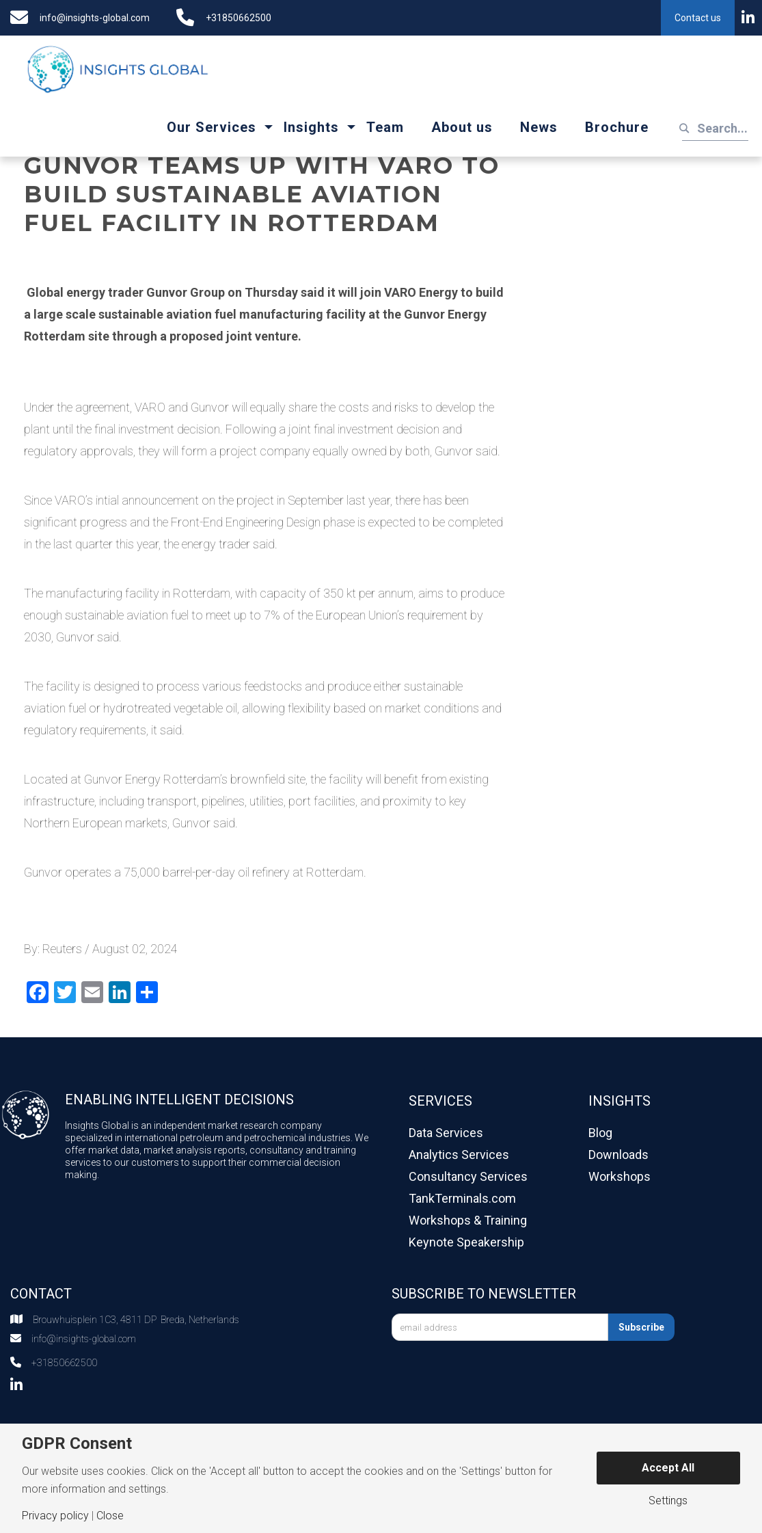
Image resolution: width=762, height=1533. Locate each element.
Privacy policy (55, 1515)
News (539, 127)
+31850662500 (238, 17)
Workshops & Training (468, 1220)
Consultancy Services (468, 1176)
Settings (668, 1500)
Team (385, 127)
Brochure (617, 127)
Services (440, 1101)
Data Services (446, 1132)
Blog (600, 1132)
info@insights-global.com (95, 17)
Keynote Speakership (466, 1242)
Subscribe (641, 1327)
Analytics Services (459, 1154)
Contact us (698, 17)
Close (110, 1515)
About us (462, 127)
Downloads (618, 1154)
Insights (311, 127)
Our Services (211, 127)
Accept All (668, 1467)
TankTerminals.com (462, 1198)
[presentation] (495, 1377)
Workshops (619, 1176)
